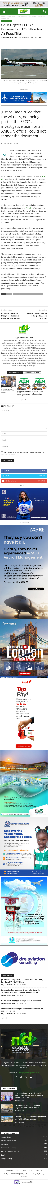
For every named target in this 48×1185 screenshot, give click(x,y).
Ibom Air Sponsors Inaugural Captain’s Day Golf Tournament (11, 315)
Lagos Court (38, 294)
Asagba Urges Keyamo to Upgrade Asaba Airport (37, 315)
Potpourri (4, 1144)
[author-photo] (24, 329)
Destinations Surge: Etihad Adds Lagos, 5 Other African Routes (28, 1106)
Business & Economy (8, 1148)
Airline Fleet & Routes (9, 1141)
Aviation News (11, 16)
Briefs (3, 1155)
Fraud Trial (28, 294)
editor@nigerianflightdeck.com (28, 1073)
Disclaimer (9, 1170)
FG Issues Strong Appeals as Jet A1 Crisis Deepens (37, 393)
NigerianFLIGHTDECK (10, 38)
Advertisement (27, 1170)
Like (43, 471)
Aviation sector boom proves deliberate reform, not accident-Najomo (8, 390)
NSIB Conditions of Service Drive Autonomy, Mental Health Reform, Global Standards (29, 1095)
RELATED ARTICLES (15, 372)
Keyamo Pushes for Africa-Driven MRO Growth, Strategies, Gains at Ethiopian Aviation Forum (20, 991)
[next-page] (25, 400)
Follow (42, 476)
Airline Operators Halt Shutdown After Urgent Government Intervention (24, 394)
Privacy (18, 1170)
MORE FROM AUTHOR (32, 372)
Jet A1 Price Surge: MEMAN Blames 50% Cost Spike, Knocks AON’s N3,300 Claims (22, 980)
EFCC (21, 294)
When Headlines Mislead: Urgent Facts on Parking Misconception (30, 1118)
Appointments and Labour (10, 1151)
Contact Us (38, 1170)
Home (3, 16)
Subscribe (41, 481)
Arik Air (16, 294)
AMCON (29, 208)
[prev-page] (22, 400)
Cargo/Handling (6, 1159)
